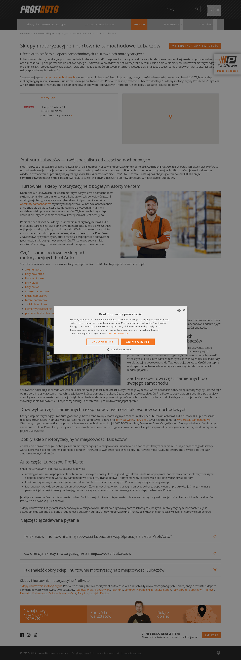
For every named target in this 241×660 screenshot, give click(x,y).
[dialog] (120, 330)
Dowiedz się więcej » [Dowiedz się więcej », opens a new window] (117, 333)
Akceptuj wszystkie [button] (137, 341)
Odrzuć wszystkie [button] (102, 341)
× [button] (183, 310)
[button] (120, 349)
